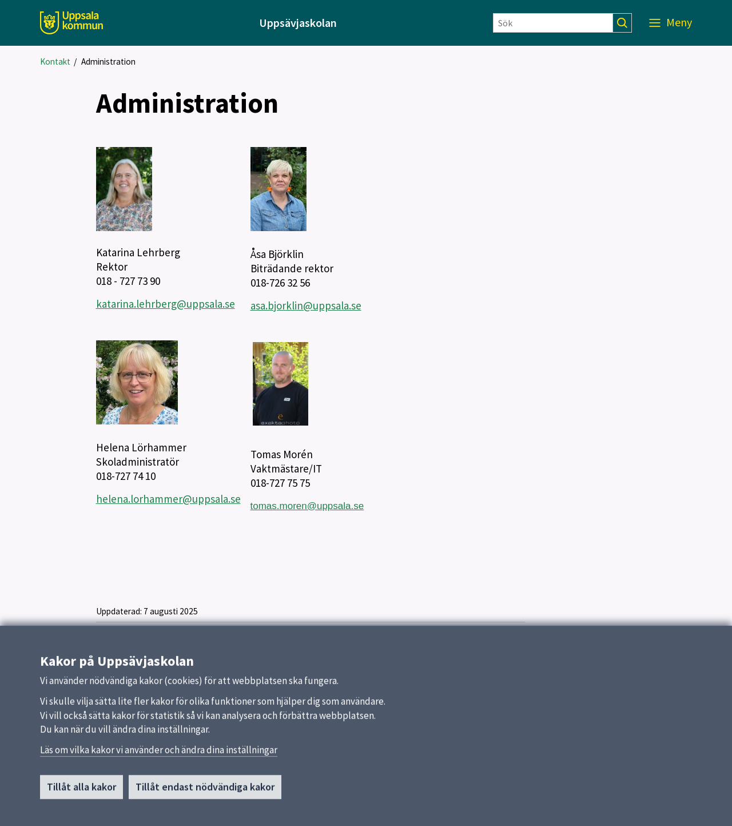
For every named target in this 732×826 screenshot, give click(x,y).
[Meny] (670, 23)
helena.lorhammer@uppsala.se (168, 499)
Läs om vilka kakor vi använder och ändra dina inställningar (158, 754)
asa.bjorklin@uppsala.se (305, 305)
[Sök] (553, 23)
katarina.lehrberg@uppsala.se (165, 304)
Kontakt (55, 61)
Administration (108, 61)
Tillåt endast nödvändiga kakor (205, 791)
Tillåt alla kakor (81, 791)
